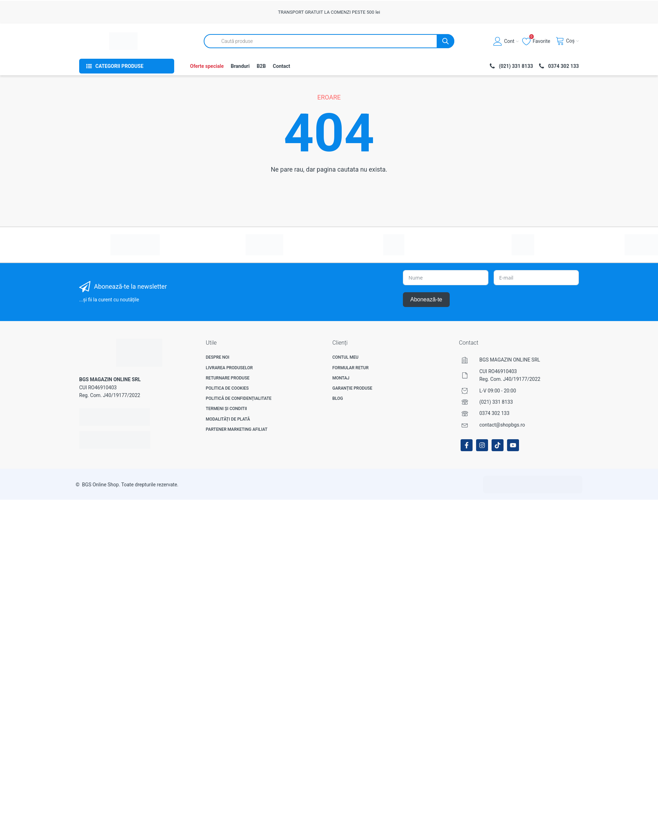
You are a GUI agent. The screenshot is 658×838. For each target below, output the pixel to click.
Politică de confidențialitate (239, 398)
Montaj (340, 378)
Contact (281, 66)
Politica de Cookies (227, 388)
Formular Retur (350, 367)
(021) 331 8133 (496, 402)
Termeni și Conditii (226, 408)
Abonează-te (426, 299)
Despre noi (217, 357)
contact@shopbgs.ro (502, 425)
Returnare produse (227, 378)
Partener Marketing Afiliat (236, 429)
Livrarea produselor (229, 367)
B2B (261, 66)
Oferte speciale (207, 66)
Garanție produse (352, 388)
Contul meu (345, 357)
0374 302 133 (494, 413)
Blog (337, 398)
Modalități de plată (228, 419)
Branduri (240, 66)
